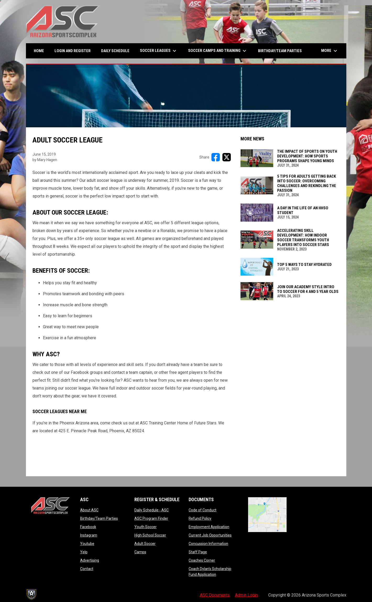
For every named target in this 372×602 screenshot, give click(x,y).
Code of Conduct (202, 510)
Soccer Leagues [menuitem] (159, 51)
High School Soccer (150, 535)
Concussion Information (208, 543)
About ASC (89, 510)
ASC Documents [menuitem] (215, 595)
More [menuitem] (329, 51)
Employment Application (209, 527)
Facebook (88, 527)
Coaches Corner (202, 560)
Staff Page (198, 552)
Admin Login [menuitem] (246, 595)
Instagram (88, 535)
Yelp (83, 552)
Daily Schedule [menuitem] (115, 50)
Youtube (87, 543)
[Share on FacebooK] (215, 157)
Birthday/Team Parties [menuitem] (280, 50)
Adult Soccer (145, 543)
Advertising (89, 560)
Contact (86, 569)
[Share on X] (226, 157)
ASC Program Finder (151, 518)
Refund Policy (200, 518)
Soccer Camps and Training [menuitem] (218, 51)
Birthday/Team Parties (99, 518)
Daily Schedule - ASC (151, 510)
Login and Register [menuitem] (74, 50)
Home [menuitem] (39, 50)
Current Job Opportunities (210, 535)
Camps (140, 552)
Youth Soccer (145, 527)
